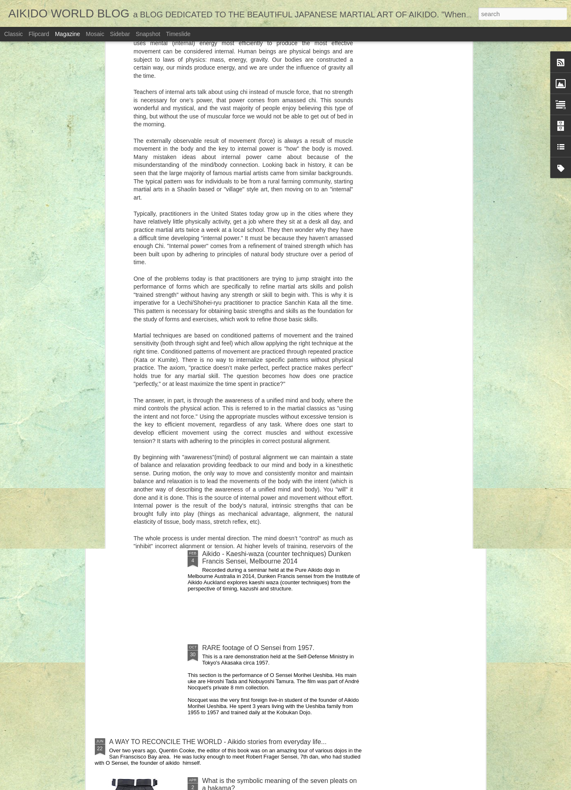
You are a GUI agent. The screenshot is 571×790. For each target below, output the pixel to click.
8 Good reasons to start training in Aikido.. (338, 336)
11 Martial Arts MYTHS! (424, 336)
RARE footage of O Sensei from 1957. (258, 647)
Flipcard (39, 34)
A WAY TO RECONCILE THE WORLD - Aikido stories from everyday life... (218, 741)
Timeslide (178, 34)
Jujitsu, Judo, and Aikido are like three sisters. (269, 402)
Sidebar (120, 34)
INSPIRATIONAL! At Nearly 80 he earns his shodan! (186, 496)
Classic (13, 34)
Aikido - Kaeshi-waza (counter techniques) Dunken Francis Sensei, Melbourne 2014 (276, 557)
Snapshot (148, 34)
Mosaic (95, 34)
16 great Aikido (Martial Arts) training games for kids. (241, 340)
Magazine (67, 34)
